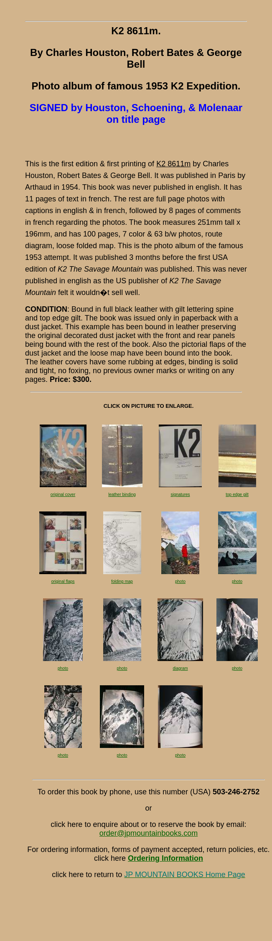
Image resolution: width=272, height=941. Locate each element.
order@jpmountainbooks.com (148, 833)
